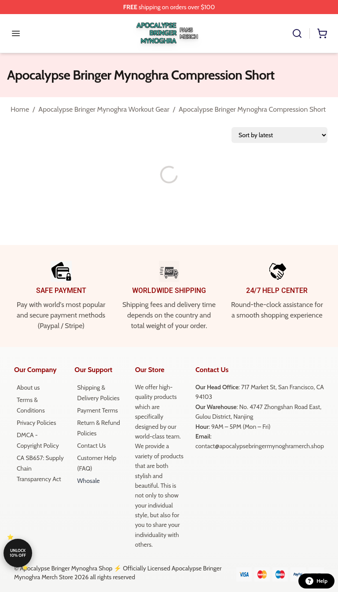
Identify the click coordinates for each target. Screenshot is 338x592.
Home (20, 109)
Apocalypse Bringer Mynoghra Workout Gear (103, 109)
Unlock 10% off (18, 553)
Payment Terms (97, 410)
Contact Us (91, 445)
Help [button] (316, 581)
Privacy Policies (36, 423)
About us (28, 387)
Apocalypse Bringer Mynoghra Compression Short (252, 109)
